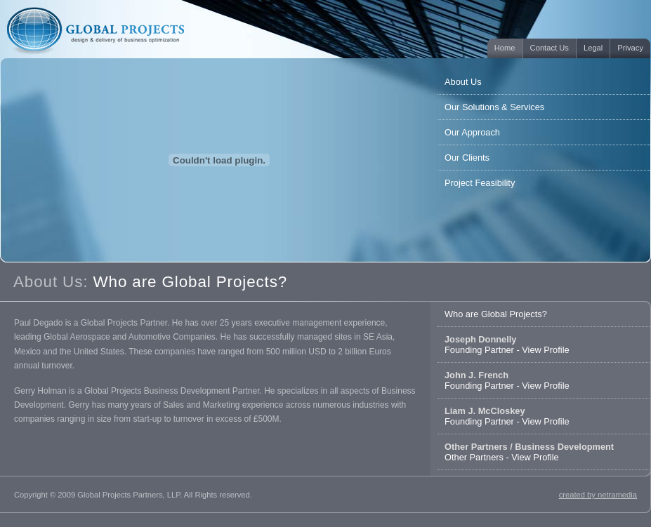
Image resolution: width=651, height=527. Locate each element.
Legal (593, 48)
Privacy (630, 48)
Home (504, 48)
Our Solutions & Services (494, 107)
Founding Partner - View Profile (507, 344)
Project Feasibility (480, 183)
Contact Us (549, 48)
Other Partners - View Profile (529, 451)
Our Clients (467, 157)
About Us (463, 81)
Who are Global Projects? (496, 314)
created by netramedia (598, 495)
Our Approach (472, 132)
